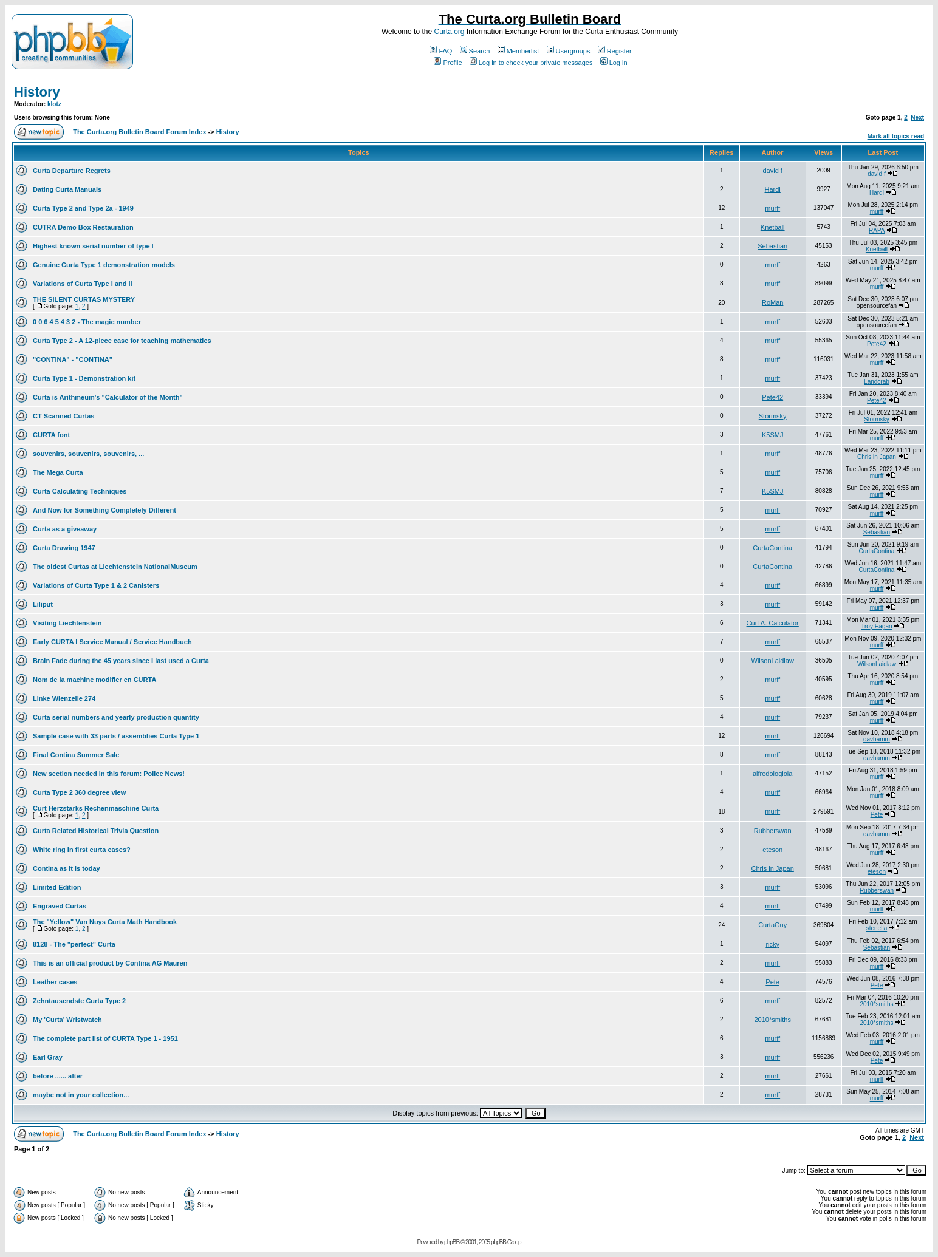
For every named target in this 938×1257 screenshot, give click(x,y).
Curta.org (449, 31)
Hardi (773, 189)
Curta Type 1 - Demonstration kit (84, 378)
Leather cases (55, 982)
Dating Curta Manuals (67, 189)
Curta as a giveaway (65, 529)
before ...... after (58, 1076)
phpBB (451, 1242)
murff (772, 208)
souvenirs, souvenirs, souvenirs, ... (88, 453)
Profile (448, 62)
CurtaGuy (772, 924)
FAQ (441, 51)
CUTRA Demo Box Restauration (83, 227)
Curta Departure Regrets (72, 170)
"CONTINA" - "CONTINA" (72, 359)
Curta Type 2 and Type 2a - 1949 (83, 208)
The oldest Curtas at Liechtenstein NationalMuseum (115, 566)
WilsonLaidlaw (772, 660)
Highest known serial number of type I (93, 246)
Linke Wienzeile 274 (64, 698)
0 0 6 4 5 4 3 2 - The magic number (87, 321)
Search (475, 51)
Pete (877, 814)
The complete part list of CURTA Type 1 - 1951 (105, 1038)
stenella (876, 928)
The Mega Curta (58, 472)
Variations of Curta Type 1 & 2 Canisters (96, 585)
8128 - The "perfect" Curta (74, 944)
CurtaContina (772, 547)
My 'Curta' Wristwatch (67, 1019)
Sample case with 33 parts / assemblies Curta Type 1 (116, 736)
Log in (614, 62)
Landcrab (876, 381)
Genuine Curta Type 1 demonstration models (104, 264)
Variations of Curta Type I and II (82, 283)
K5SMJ (772, 434)
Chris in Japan (876, 457)
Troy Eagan (876, 626)
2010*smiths (876, 1004)
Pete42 (876, 344)
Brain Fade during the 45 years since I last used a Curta (121, 660)
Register (615, 51)
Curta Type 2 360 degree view (79, 792)
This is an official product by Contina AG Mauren (110, 963)
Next (917, 117)
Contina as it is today (66, 868)
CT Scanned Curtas (63, 416)
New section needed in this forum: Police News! (109, 773)
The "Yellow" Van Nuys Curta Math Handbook (105, 921)
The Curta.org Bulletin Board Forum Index (139, 131)
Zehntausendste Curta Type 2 (79, 1000)
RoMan (772, 302)
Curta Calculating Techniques (79, 491)
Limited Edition (57, 887)
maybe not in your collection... (81, 1095)
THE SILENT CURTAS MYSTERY (84, 299)
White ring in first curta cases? (82, 849)
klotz (54, 104)
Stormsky (773, 416)
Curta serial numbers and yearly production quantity (116, 717)
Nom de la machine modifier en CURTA (94, 679)
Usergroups (569, 51)
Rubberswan (773, 830)
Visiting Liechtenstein (67, 623)
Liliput (43, 604)
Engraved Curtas (59, 906)
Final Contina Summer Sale (76, 754)
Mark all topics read (896, 136)
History (37, 92)
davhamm (876, 739)
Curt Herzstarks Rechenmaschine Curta (96, 808)
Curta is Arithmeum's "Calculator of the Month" (108, 397)
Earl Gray (48, 1057)
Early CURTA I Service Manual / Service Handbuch (112, 642)
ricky (772, 944)
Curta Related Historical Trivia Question (96, 830)
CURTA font (51, 434)
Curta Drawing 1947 (64, 547)
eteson (772, 849)
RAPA (877, 230)
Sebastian (772, 246)
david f (772, 170)
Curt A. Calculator (773, 623)
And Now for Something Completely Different (104, 510)
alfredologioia (772, 773)
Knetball (773, 227)
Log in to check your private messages (531, 62)
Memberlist (518, 51)
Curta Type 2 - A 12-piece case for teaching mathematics (122, 340)
